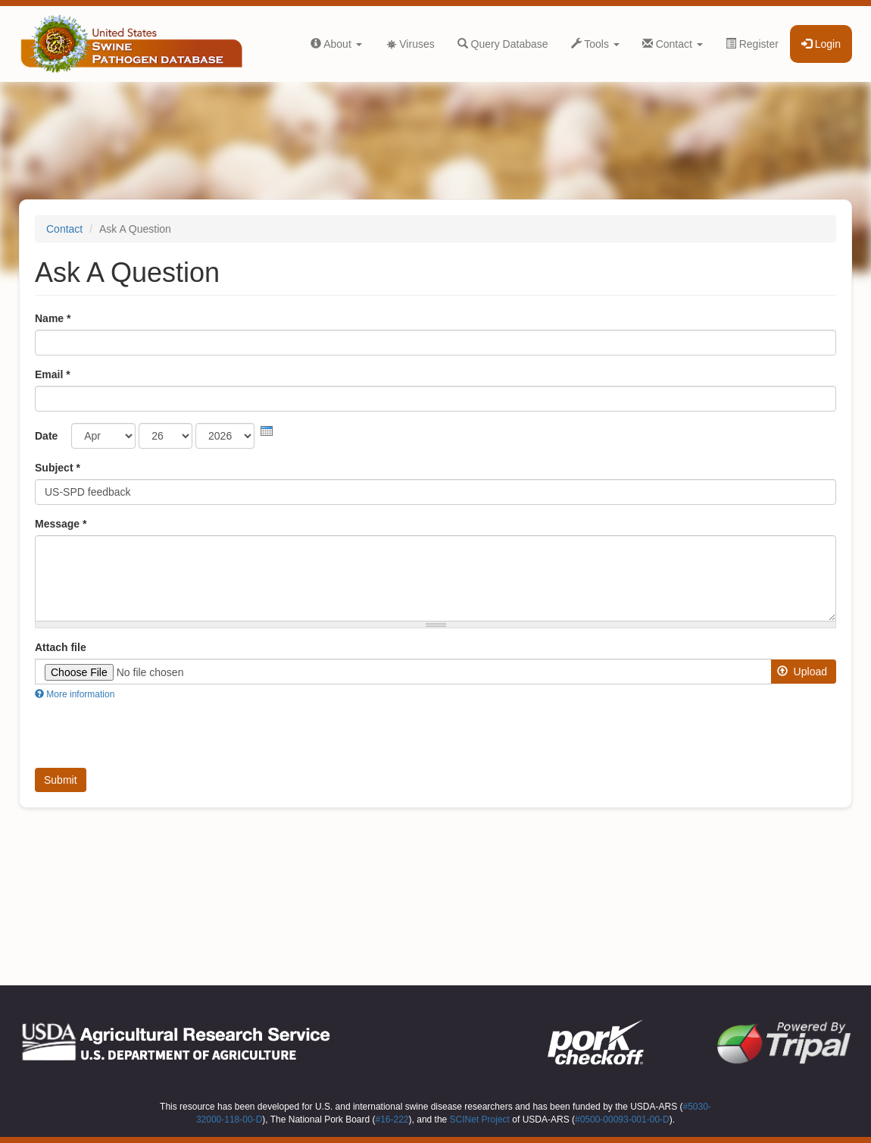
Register (752, 44)
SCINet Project (480, 1119)
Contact (672, 44)
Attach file (60, 647)
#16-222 (392, 1119)
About (336, 44)
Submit (60, 780)
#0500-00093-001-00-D (622, 1119)
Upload (802, 671)
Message (61, 524)
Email (52, 374)
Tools (595, 44)
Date (46, 436)
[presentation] (267, 431)
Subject (57, 468)
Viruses (410, 44)
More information (74, 694)
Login (821, 44)
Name (52, 318)
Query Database (502, 44)
